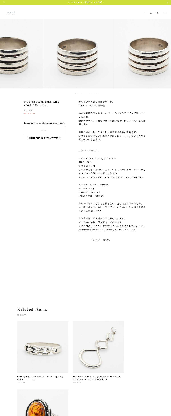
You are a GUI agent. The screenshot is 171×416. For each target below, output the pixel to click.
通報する (107, 240)
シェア (96, 240)
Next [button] (166, 54)
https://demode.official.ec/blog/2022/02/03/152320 (107, 230)
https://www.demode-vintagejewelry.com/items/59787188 (111, 177)
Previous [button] (4, 54)
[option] (85, 54)
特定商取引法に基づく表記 (56, 400)
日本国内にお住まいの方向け (44, 138)
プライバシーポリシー (32, 400)
